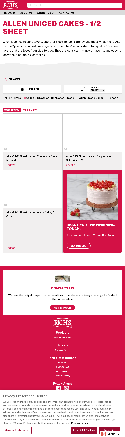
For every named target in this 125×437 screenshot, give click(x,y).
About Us (26, 13)
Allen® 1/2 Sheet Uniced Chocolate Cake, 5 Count (32, 158)
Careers (62, 345)
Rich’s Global (62, 367)
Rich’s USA (62, 362)
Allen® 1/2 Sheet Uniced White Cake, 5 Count (30, 214)
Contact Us (67, 13)
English (108, 434)
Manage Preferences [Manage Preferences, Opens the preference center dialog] (17, 430)
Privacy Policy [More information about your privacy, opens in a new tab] (79, 423)
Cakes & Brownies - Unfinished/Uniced (49, 98)
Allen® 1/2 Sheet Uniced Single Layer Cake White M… (89, 158)
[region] (62, 413)
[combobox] (62, 79)
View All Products (62, 337)
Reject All (109, 430)
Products (9, 13)
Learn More (78, 246)
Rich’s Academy (62, 376)
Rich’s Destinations (62, 358)
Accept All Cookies (84, 430)
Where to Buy (46, 13)
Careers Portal (62, 350)
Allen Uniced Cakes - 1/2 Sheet (97, 98)
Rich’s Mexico (62, 371)
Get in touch (62, 308)
